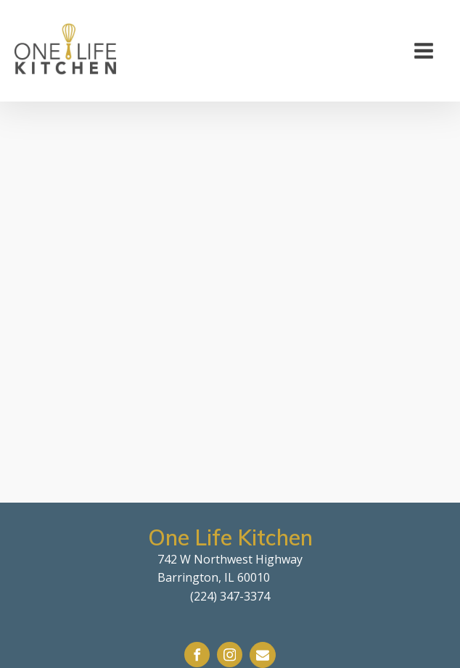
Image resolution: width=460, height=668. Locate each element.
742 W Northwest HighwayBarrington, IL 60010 (230, 568)
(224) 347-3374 (230, 596)
